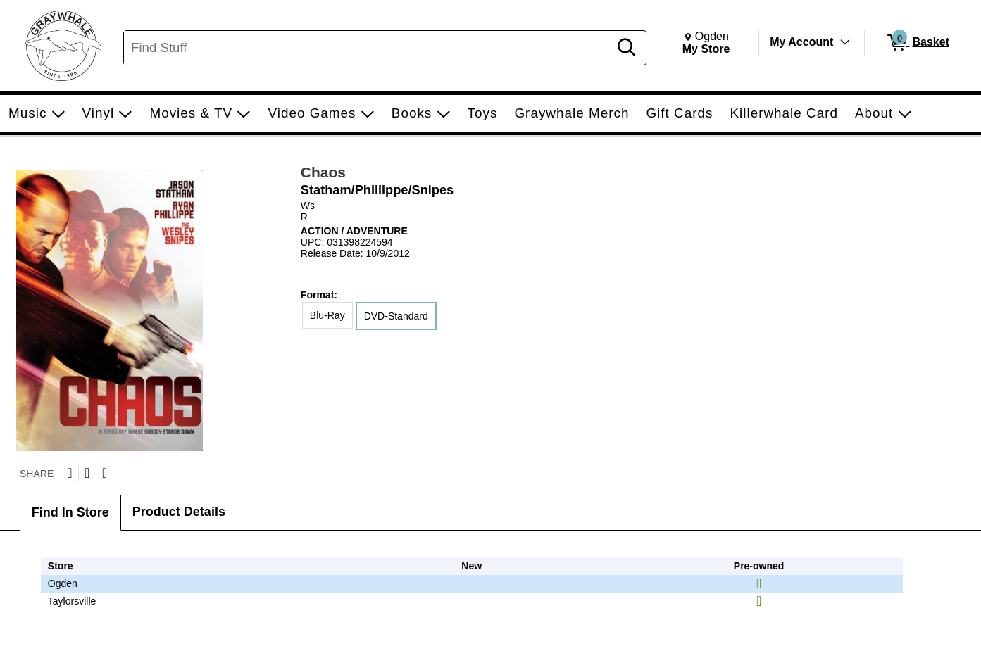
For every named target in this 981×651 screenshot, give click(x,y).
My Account (801, 42)
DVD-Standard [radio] (396, 316)
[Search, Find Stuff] (368, 48)
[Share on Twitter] (69, 473)
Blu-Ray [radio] (327, 315)
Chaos (323, 172)
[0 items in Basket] (917, 42)
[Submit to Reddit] (104, 473)
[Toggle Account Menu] (845, 42)
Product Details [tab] (178, 512)
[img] (758, 583)
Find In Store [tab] (70, 512)
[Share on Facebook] (87, 473)
